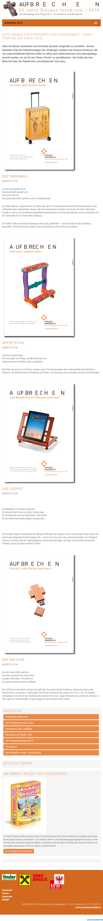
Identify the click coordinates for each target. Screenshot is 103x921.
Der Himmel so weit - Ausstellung (23, 752)
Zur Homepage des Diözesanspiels (18, 851)
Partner (5, 893)
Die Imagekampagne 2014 (19, 740)
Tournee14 (11, 746)
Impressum (7, 896)
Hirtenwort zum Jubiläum (18, 728)
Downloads (7, 890)
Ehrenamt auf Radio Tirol (18, 734)
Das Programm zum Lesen (19, 722)
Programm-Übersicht (16, 716)
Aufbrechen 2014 (13, 22)
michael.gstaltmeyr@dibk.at (88, 907)
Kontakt (5, 899)
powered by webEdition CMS (95, 920)
